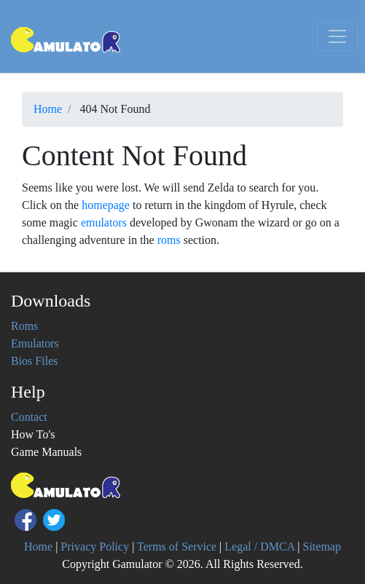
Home (38, 546)
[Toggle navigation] (337, 36)
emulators (104, 222)
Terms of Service (176, 546)
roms (169, 240)
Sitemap (322, 546)
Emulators (35, 343)
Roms (24, 326)
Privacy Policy (94, 546)
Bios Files (34, 361)
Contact (29, 417)
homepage (106, 205)
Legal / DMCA (259, 546)
